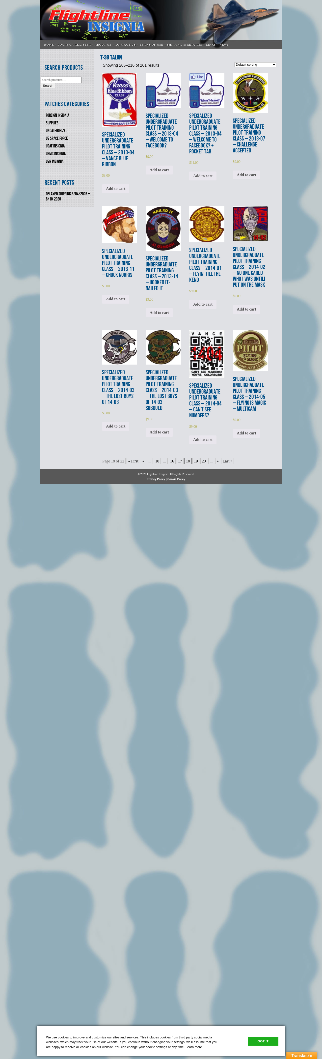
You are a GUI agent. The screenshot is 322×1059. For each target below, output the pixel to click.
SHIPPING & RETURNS (184, 44)
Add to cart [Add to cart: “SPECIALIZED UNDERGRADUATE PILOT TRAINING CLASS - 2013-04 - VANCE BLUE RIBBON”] (115, 188)
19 (196, 461)
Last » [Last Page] (228, 461)
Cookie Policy (176, 479)
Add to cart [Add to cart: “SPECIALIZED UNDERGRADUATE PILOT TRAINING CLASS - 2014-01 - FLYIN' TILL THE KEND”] (203, 304)
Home (49, 44)
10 (157, 461)
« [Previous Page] (143, 461)
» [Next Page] (218, 461)
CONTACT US (125, 44)
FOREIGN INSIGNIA (57, 115)
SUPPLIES (52, 123)
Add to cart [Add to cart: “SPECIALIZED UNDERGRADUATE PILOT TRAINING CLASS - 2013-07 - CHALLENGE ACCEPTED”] (246, 175)
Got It (263, 1041)
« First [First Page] (133, 461)
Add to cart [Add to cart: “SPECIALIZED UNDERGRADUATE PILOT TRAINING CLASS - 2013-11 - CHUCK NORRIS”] (115, 299)
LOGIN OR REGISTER (74, 44)
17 (180, 461)
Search (48, 85)
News (224, 44)
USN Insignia (54, 161)
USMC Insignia (56, 153)
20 (204, 461)
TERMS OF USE (151, 44)
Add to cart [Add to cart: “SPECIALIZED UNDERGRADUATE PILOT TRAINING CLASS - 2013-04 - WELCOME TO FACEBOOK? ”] (159, 170)
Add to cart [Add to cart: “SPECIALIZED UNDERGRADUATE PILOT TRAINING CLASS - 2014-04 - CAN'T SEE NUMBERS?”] (203, 439)
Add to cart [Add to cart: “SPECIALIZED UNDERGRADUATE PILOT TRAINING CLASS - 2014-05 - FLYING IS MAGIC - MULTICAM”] (246, 433)
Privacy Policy (156, 479)
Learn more (194, 1047)
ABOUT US (103, 44)
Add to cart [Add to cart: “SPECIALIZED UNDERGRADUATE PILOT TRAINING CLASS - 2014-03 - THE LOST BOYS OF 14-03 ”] (115, 426)
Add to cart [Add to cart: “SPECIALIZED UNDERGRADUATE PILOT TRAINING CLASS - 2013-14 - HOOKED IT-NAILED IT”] (159, 313)
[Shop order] (255, 64)
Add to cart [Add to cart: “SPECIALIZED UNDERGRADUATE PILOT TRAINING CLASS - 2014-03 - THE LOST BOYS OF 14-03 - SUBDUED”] (159, 432)
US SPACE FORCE (57, 138)
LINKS (211, 44)
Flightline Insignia (161, 24)
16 (172, 461)
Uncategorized (56, 130)
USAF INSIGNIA (55, 146)
